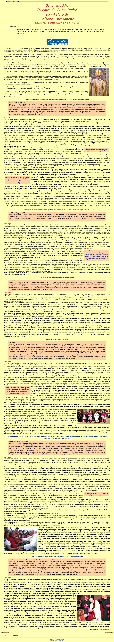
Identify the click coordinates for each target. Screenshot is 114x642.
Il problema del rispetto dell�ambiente (57, 339)
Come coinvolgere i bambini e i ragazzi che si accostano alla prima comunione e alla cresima (57, 556)
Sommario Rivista (13, 635)
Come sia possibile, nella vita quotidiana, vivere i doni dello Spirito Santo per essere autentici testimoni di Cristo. (57, 99)
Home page (4, 635)
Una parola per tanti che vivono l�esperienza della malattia (57, 277)
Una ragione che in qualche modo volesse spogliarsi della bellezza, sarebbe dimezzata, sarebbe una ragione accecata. (57, 209)
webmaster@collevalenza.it (59, 639)
